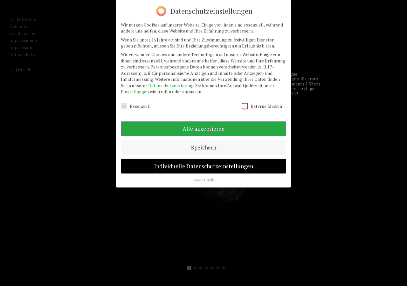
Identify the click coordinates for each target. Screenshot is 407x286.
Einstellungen (135, 88)
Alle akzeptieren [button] (203, 125)
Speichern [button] (203, 144)
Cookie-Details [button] (203, 176)
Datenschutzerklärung (171, 82)
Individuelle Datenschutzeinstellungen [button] (203, 163)
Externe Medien (262, 103)
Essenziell (136, 103)
